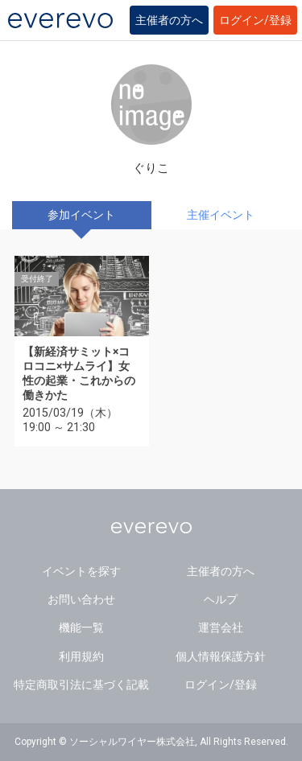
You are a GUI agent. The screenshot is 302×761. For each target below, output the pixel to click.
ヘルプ (221, 599)
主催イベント (220, 214)
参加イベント (81, 214)
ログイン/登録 (255, 20)
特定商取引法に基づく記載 (81, 684)
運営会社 (220, 627)
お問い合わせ (81, 599)
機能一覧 (81, 627)
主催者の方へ (169, 20)
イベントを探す (81, 571)
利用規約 (81, 656)
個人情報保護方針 (221, 656)
